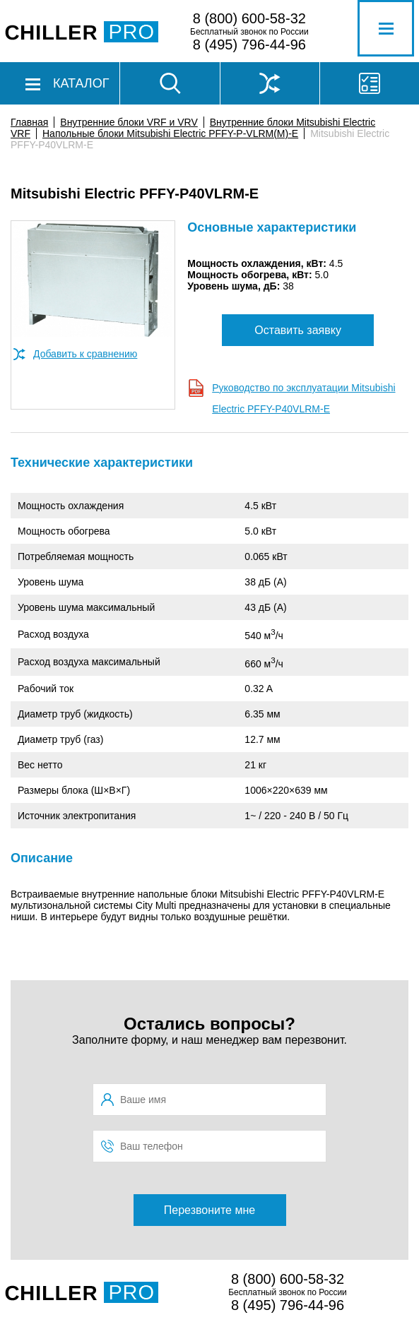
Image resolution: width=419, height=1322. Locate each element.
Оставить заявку (297, 330)
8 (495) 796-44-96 (249, 44)
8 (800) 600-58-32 (249, 18)
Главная (29, 122)
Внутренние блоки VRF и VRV (128, 122)
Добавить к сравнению (85, 353)
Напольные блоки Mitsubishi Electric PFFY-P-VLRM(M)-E (170, 133)
